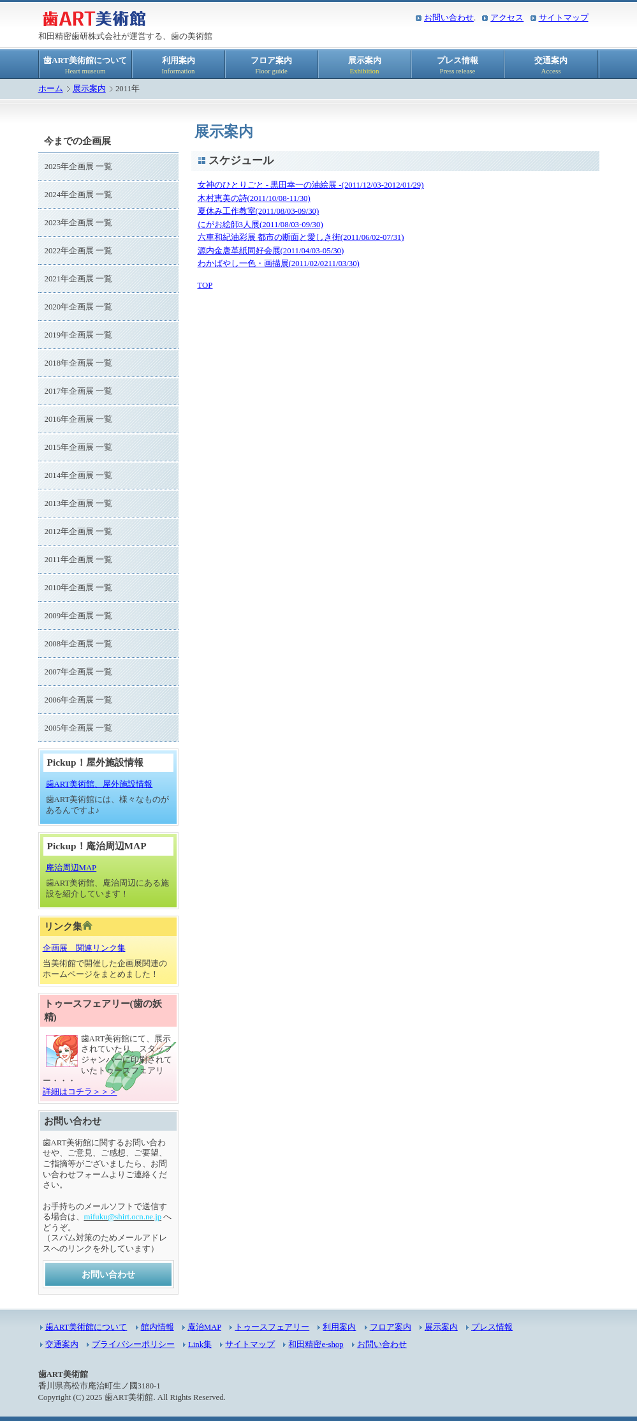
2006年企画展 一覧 (79, 700)
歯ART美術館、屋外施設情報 (99, 784)
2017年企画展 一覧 (79, 391)
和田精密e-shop (315, 1344)
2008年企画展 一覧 (79, 643)
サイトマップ (564, 17)
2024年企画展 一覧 (79, 194)
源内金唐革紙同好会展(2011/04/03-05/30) (271, 250)
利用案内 (178, 65)
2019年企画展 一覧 (79, 335)
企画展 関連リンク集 (84, 948)
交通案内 (551, 65)
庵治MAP (204, 1327)
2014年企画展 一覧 (79, 475)
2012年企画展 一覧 (79, 531)
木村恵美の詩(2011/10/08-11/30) (254, 198)
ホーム (50, 88)
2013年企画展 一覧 (79, 503)
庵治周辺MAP (71, 867)
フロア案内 (271, 65)
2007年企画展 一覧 (79, 671)
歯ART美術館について (85, 65)
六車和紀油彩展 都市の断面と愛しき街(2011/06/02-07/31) (301, 237)
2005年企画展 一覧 (79, 728)
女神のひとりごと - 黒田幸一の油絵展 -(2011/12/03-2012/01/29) (311, 185)
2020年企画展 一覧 (79, 306)
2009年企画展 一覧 (79, 615)
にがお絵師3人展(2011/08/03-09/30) (260, 224)
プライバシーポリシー (133, 1344)
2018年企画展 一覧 (79, 363)
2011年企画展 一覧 (78, 559)
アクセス (507, 17)
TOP (205, 285)
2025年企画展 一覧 (79, 166)
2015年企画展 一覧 (79, 447)
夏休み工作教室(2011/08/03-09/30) (258, 211)
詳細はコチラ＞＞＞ (80, 1091)
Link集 (200, 1344)
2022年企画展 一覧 (79, 250)
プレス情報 (457, 65)
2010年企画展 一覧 (79, 587)
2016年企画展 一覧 (79, 419)
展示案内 (364, 65)
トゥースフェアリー (272, 1327)
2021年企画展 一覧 (79, 278)
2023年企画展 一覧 (79, 222)
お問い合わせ (449, 17)
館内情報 (157, 1327)
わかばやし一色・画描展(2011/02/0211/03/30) (279, 263)
